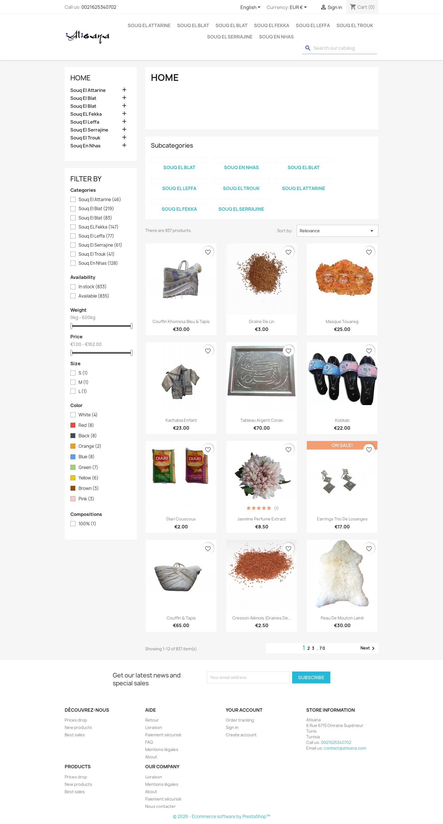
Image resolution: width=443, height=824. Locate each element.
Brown (89, 488)
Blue (87, 457)
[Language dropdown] (251, 7)
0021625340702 (98, 7)
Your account (244, 710)
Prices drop (76, 720)
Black (88, 436)
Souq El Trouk (354, 25)
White (88, 415)
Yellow (89, 478)
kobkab (342, 420)
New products (78, 727)
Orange (90, 446)
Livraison (153, 727)
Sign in (232, 727)
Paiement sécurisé (163, 734)
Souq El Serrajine (230, 37)
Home (80, 78)
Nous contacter (160, 806)
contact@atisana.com (345, 748)
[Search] (339, 48)
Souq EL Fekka (271, 25)
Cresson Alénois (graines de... (261, 618)
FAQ (149, 742)
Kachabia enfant (181, 420)
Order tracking (240, 720)
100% (87, 524)
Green (88, 467)
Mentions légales (161, 749)
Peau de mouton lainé (342, 618)
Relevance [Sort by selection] (337, 230)
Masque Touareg (342, 321)
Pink (86, 499)
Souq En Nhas (276, 37)
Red (86, 425)
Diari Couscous (181, 519)
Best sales (75, 734)
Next (369, 648)
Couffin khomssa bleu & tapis (181, 321)
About (151, 757)
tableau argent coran (261, 420)
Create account (241, 734)
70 (322, 648)
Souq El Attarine (149, 25)
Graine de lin (261, 321)
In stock (93, 287)
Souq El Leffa (313, 25)
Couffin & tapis (181, 618)
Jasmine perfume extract (261, 519)
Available (94, 296)
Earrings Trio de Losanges (342, 519)
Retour (152, 720)
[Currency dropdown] (299, 7)
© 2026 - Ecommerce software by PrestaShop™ (221, 816)
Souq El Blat (193, 25)
